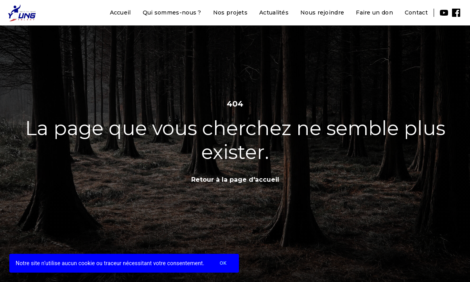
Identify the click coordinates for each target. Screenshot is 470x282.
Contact (416, 12)
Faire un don (374, 12)
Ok (223, 263)
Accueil (120, 12)
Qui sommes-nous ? (172, 12)
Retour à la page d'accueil (235, 179)
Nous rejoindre (322, 12)
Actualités (274, 12)
